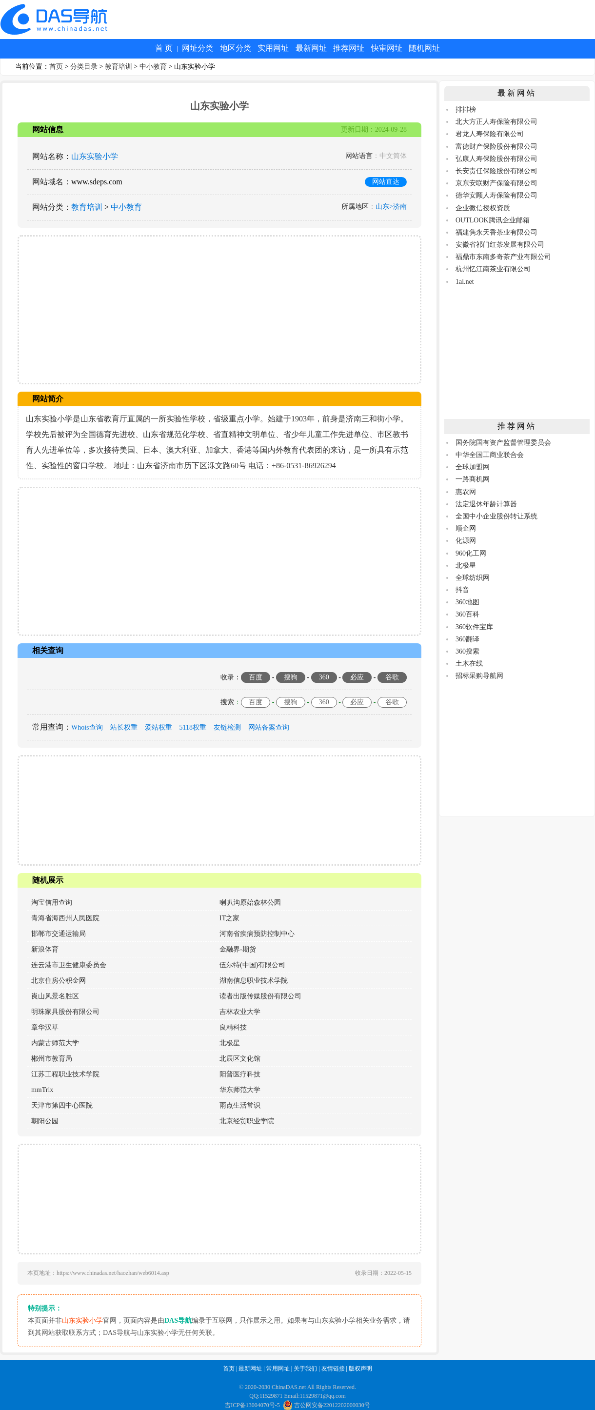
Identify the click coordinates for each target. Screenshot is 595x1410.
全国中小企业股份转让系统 (496, 516)
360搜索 (467, 651)
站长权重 (124, 727)
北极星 (229, 1043)
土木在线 (469, 663)
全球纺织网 (473, 577)
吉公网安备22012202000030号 (326, 1405)
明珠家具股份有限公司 (65, 1011)
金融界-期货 (237, 949)
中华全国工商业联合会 (490, 454)
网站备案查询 (268, 727)
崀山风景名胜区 (55, 996)
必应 (357, 677)
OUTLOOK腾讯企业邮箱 (493, 220)
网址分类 (197, 48)
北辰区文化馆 (239, 1058)
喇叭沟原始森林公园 (250, 902)
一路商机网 (473, 479)
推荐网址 (348, 48)
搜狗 (291, 677)
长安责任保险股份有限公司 (496, 171)
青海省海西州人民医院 (65, 918)
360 (324, 677)
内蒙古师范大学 (55, 1043)
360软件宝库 (474, 627)
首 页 (164, 48)
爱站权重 (158, 727)
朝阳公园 (45, 1121)
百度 (255, 677)
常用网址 (278, 1368)
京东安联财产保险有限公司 (496, 183)
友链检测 (227, 727)
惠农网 (466, 492)
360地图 (467, 602)
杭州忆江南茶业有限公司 (493, 269)
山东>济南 (391, 206)
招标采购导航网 (479, 675)
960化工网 (471, 553)
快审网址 (386, 48)
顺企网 (466, 528)
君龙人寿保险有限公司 (490, 134)
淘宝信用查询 (51, 902)
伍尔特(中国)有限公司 (252, 965)
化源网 (466, 540)
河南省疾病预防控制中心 (257, 933)
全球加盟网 (473, 467)
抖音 (462, 590)
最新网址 (311, 48)
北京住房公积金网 (58, 980)
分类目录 (84, 66)
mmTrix (42, 1089)
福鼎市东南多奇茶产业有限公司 (503, 256)
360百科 (467, 614)
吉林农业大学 (239, 1011)
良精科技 (233, 1027)
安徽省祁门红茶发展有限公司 (500, 244)
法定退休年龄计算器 (486, 504)
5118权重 (192, 727)
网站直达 (385, 181)
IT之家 (229, 918)
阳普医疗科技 (239, 1074)
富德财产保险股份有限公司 (496, 146)
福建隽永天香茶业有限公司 (496, 232)
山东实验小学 (94, 156)
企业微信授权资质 (483, 208)
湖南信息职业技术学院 (253, 980)
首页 (56, 66)
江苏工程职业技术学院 (65, 1074)
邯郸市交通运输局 (58, 933)
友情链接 (333, 1368)
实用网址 (273, 48)
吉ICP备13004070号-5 (252, 1405)
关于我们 (305, 1368)
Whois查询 (87, 727)
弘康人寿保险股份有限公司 (496, 158)
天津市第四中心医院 (62, 1105)
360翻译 (467, 639)
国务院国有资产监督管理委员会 (503, 442)
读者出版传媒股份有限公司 (260, 996)
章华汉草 (45, 1027)
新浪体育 (45, 949)
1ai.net (465, 281)
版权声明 (360, 1368)
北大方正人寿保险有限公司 (496, 121)
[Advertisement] (219, 309)
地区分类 (235, 48)
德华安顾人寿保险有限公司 (496, 195)
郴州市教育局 (51, 1058)
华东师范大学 (239, 1089)
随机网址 (424, 48)
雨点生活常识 (239, 1105)
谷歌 (392, 677)
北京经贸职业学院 (246, 1121)
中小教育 (153, 66)
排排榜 (466, 109)
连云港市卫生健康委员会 (68, 965)
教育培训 (118, 66)
